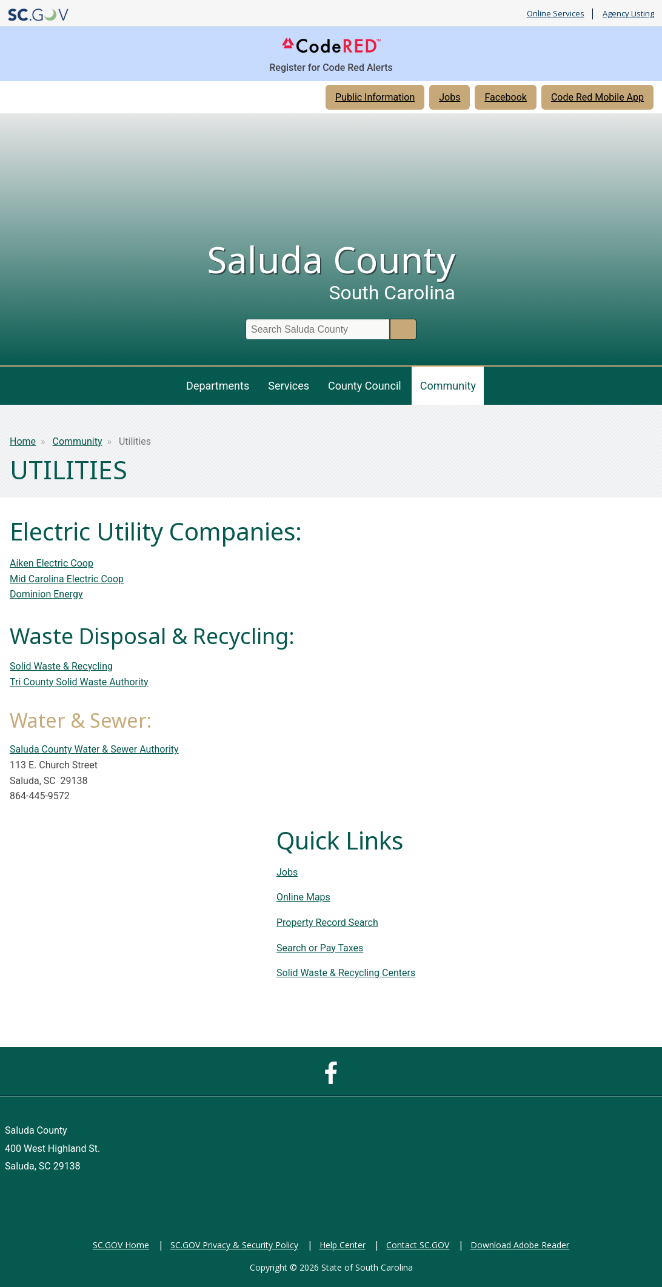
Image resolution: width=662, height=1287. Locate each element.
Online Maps (303, 897)
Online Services (555, 13)
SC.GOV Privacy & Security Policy (234, 1245)
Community (448, 385)
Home (23, 441)
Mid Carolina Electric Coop (67, 579)
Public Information (375, 97)
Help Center (342, 1245)
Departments (217, 385)
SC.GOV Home (121, 1245)
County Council (364, 385)
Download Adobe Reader (519, 1245)
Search (403, 329)
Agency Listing (628, 13)
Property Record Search (327, 922)
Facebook (505, 97)
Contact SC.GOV (417, 1245)
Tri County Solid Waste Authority (79, 682)
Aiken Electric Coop (51, 563)
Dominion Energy (46, 594)
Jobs (449, 97)
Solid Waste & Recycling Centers (345, 973)
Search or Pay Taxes (319, 948)
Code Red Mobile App (597, 97)
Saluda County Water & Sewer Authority (94, 749)
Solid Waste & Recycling (61, 666)
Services (288, 385)
